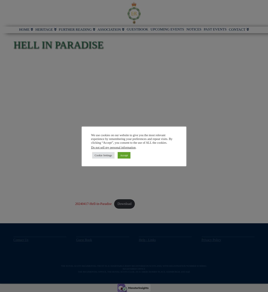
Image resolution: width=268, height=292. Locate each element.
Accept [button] (124, 155)
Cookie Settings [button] (103, 155)
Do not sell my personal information (113, 147)
